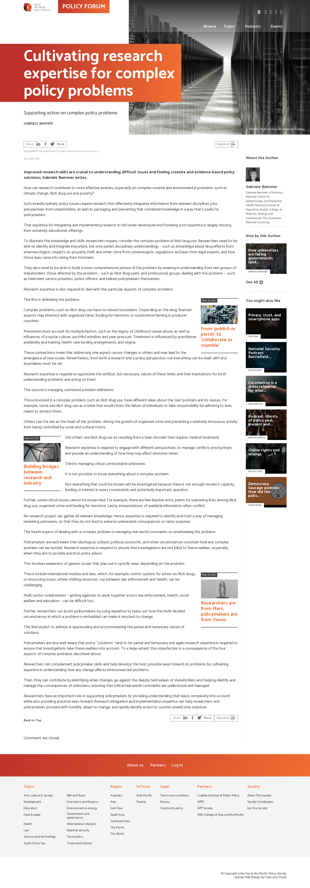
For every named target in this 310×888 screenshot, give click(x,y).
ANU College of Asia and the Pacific (220, 815)
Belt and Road (76, 796)
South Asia (117, 815)
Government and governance (41, 151)
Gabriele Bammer (38, 124)
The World (117, 834)
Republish (226, 144)
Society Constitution (260, 802)
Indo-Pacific (144, 796)
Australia (93, 151)
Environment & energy (82, 808)
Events (277, 26)
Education (30, 808)
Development (32, 802)
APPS (200, 802)
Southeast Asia (120, 821)
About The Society (259, 796)
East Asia (116, 808)
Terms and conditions (174, 796)
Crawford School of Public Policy (218, 796)
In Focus (144, 787)
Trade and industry (79, 844)
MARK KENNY (255, 505)
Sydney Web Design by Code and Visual (260, 877)
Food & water (32, 815)
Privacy (165, 802)
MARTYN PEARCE (256, 438)
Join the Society (257, 808)
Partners (158, 765)
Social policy (75, 837)
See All (252, 282)
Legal (164, 787)
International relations (81, 824)
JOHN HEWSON (255, 404)
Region (116, 787)
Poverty (141, 802)
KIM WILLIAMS (255, 471)
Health (28, 824)
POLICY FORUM (104, 15)
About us (135, 765)
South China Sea (34, 844)
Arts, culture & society (38, 796)
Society (253, 787)
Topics (229, 26)
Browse (210, 26)
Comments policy (171, 808)
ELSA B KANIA (255, 370)
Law (26, 831)
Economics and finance (82, 802)
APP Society (205, 808)
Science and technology (72, 151)
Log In (177, 765)
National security (78, 831)
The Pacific (117, 828)
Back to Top (32, 720)
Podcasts (253, 26)
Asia (113, 802)
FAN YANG (253, 336)
